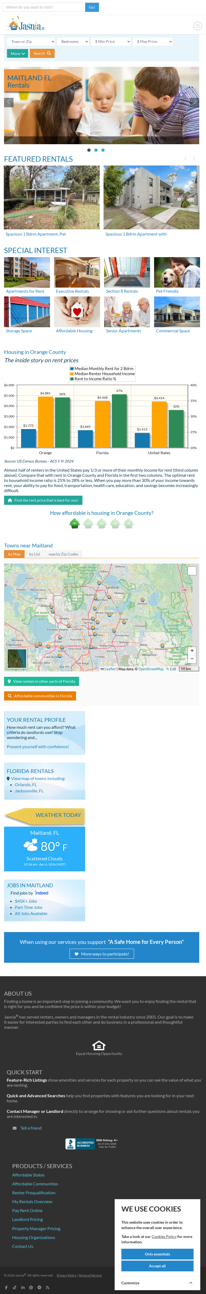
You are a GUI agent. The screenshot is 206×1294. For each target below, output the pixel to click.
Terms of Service (90, 1275)
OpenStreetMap (151, 669)
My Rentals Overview (32, 1201)
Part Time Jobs (28, 907)
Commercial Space (173, 330)
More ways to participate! (102, 953)
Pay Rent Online (27, 1210)
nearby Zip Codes (63, 554)
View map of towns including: (38, 778)
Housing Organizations (33, 1237)
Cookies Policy (164, 1236)
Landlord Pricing (27, 1219)
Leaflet (108, 669)
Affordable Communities (35, 1183)
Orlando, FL (26, 784)
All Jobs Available (31, 913)
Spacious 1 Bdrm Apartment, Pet (36, 233)
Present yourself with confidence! (38, 746)
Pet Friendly (167, 291)
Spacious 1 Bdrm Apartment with (136, 233)
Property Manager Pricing (36, 1228)
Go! (92, 7)
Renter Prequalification (33, 1192)
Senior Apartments (123, 330)
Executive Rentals (72, 291)
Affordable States (28, 1174)
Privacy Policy (67, 1275)
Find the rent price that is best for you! (43, 500)
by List (34, 554)
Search (42, 53)
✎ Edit (171, 669)
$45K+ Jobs (26, 900)
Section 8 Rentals (122, 291)
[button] (92, 646)
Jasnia (20, 1275)
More (18, 53)
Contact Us (22, 1246)
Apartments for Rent (25, 291)
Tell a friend (31, 1127)
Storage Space (19, 330)
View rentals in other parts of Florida (41, 681)
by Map (14, 554)
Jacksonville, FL (29, 790)
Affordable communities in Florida (40, 695)
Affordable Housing (74, 330)
